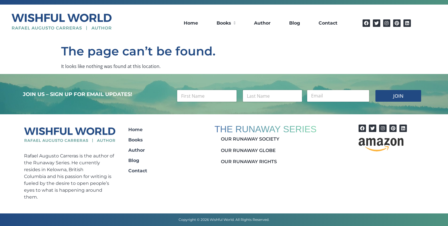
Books (226, 23)
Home (191, 23)
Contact (328, 23)
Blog (294, 23)
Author (262, 23)
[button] (226, 23)
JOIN (398, 96)
